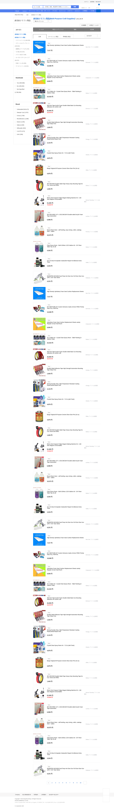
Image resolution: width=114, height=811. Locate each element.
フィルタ (41, 29)
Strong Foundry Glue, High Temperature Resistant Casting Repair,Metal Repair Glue (63, 138)
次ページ (85, 782)
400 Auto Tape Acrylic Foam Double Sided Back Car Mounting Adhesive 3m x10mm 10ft (64, 106)
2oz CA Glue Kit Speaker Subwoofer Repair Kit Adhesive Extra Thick (64, 261)
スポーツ (70, 10)
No (17, 86)
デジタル (55, 10)
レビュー (25, 10)
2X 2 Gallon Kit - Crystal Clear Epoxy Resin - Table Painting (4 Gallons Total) (64, 92)
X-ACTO (18, 131)
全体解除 (83, 25)
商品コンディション (58, 29)
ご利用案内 (43, 794)
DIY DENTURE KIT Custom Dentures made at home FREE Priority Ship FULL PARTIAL (65, 61)
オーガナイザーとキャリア (22, 59)
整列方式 (99, 35)
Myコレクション (41, 21)
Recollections (19, 118)
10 (80, 782)
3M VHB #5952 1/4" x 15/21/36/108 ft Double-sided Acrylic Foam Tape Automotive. (65, 215)
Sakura (18, 125)
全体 (39, 36)
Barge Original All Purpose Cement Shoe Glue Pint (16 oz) (63, 168)
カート (98, 6)
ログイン (86, 1)
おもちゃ (77, 10)
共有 (50, 21)
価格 (75, 29)
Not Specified (19, 89)
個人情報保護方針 (26, 794)
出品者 (92, 29)
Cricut (17, 115)
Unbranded (19, 109)
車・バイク (47, 10)
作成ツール (21, 63)
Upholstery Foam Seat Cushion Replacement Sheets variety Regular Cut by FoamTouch (63, 76)
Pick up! (17, 10)
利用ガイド (84, 6)
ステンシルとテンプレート (22, 44)
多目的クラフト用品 (36, 14)
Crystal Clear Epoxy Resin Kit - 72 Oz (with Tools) (60, 153)
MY (91, 6)
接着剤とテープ (22, 49)
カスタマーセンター (54, 794)
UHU (17, 134)
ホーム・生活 (39, 10)
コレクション (62, 10)
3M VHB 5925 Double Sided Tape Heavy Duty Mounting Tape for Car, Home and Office (65, 184)
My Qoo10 (98, 1)
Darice (17, 122)
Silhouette (18, 128)
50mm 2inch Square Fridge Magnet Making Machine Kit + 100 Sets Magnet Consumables (64, 198)
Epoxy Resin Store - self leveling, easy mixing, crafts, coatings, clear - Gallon (64, 230)
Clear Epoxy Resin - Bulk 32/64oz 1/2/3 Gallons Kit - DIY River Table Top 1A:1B (64, 246)
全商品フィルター (94, 25)
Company (17, 794)
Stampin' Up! (19, 112)
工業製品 (85, 10)
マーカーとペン (22, 66)
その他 (92, 10)
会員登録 (92, 1)
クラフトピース (23, 40)
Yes (17, 83)
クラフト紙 (21, 54)
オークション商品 (53, 36)
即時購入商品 (67, 36)
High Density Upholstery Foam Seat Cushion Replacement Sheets (65, 45)
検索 (75, 6)
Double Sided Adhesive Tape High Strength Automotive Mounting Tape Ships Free (65, 122)
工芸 (27, 14)
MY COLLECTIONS (106, 798)
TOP (106, 791)
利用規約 (36, 794)
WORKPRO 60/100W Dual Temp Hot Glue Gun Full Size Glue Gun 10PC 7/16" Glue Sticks (65, 276)
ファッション (32, 10)
